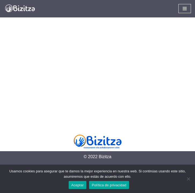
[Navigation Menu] (184, 8)
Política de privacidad (109, 185)
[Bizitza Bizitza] (21, 9)
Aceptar (77, 185)
